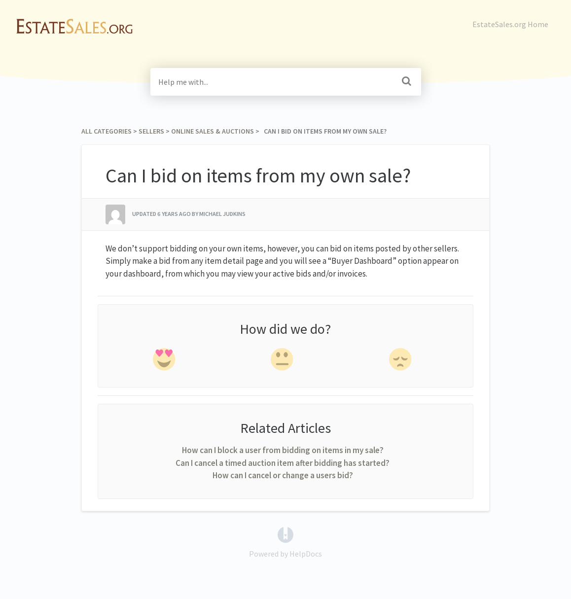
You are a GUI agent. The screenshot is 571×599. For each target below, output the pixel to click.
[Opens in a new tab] (285, 533)
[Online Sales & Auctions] (212, 131)
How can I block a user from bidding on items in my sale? (283, 450)
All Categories (106, 131)
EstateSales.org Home (510, 24)
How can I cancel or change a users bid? (283, 475)
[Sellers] (151, 131)
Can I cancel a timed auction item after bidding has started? (283, 463)
